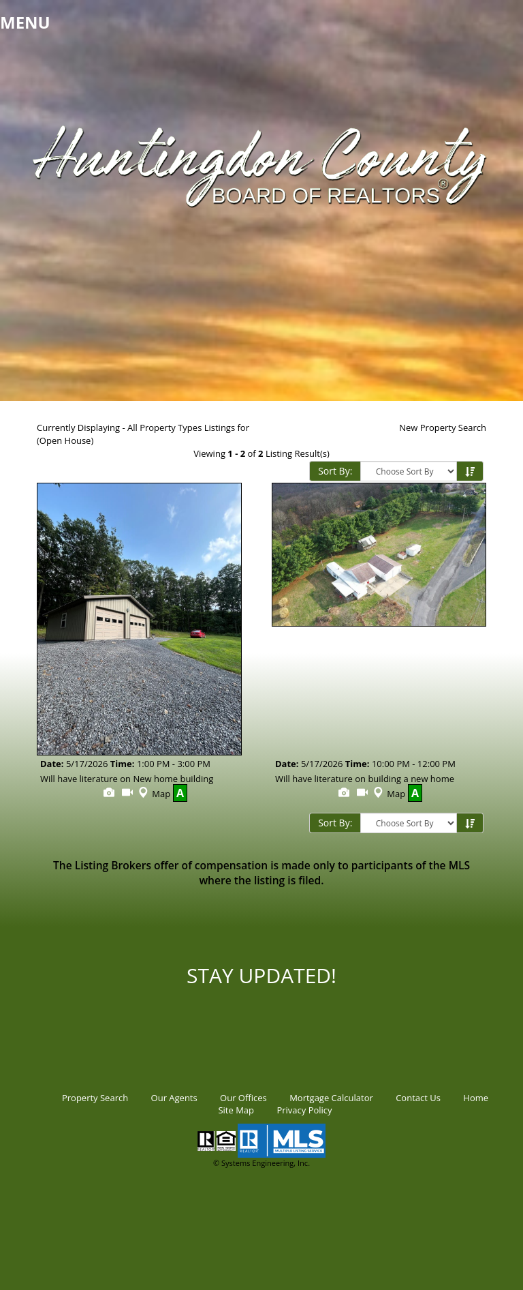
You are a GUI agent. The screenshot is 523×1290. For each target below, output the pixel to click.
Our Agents (174, 1098)
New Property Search (442, 427)
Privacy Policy (304, 1110)
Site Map (236, 1110)
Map (153, 793)
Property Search (95, 1098)
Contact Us (418, 1098)
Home (475, 1098)
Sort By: (335, 470)
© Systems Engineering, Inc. (261, 1163)
